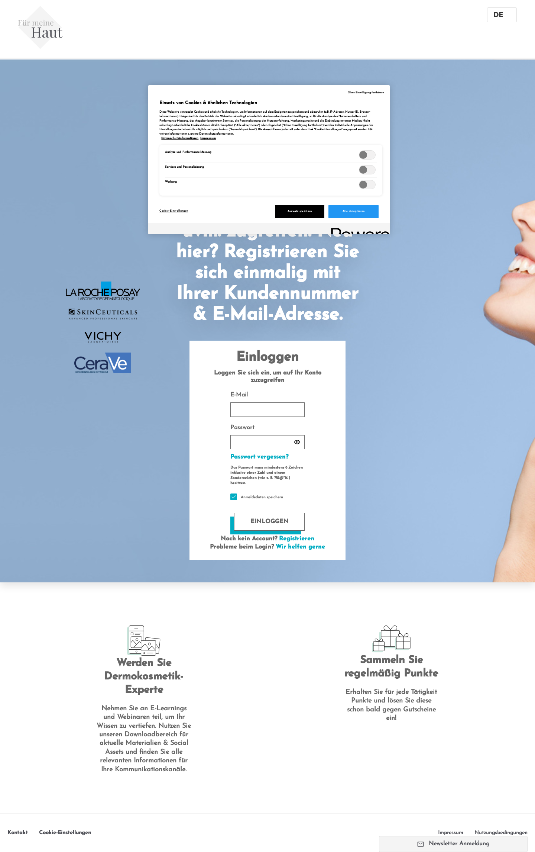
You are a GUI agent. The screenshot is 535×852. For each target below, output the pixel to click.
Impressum (450, 833)
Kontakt (17, 833)
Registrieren (296, 539)
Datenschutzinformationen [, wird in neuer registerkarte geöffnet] (179, 138)
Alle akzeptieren (354, 211)
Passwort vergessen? (259, 457)
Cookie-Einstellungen (65, 833)
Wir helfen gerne (300, 547)
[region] (269, 159)
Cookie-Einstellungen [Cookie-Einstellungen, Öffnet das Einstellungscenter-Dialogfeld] (173, 211)
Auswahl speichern (300, 211)
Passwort (267, 437)
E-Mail (267, 404)
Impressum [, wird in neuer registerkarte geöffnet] (208, 138)
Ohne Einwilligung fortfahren (366, 92)
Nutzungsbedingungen (501, 833)
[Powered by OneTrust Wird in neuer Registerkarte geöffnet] (358, 229)
